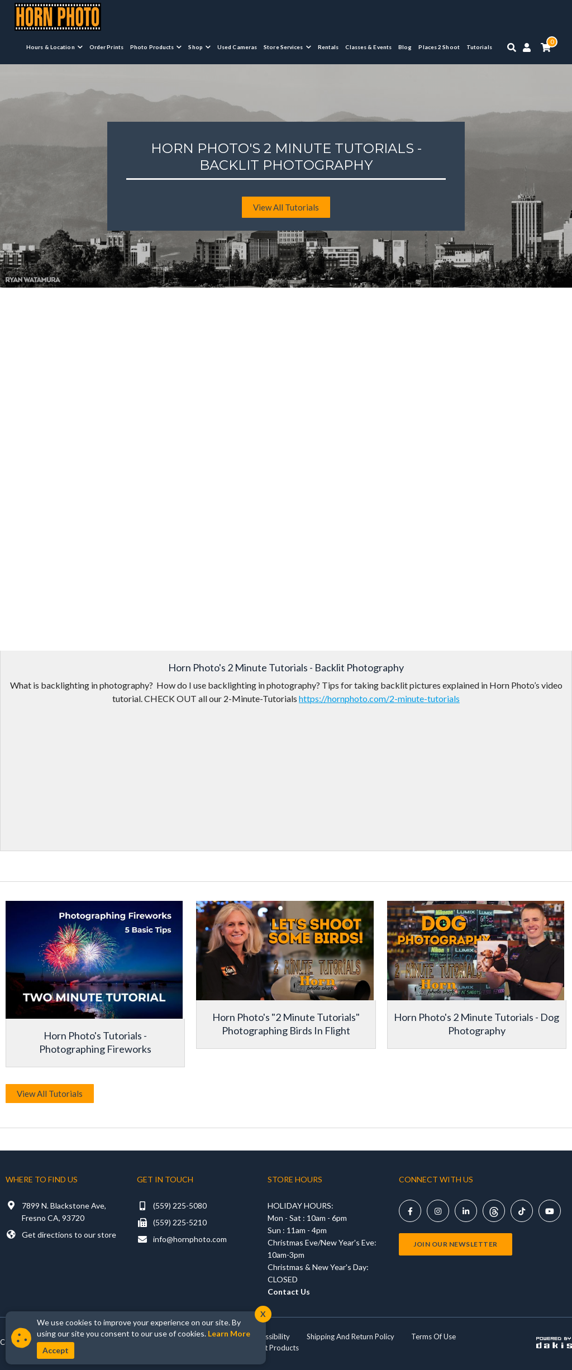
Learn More (229, 1333)
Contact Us (289, 1291)
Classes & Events (368, 47)
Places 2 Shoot (438, 47)
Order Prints (106, 47)
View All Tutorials (50, 1094)
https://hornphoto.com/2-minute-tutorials (379, 698)
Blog (405, 47)
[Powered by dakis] (554, 1342)
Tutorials (479, 47)
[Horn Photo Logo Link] (58, 15)
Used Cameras (237, 47)
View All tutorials (286, 207)
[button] (54, 47)
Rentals (328, 47)
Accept (55, 1350)
